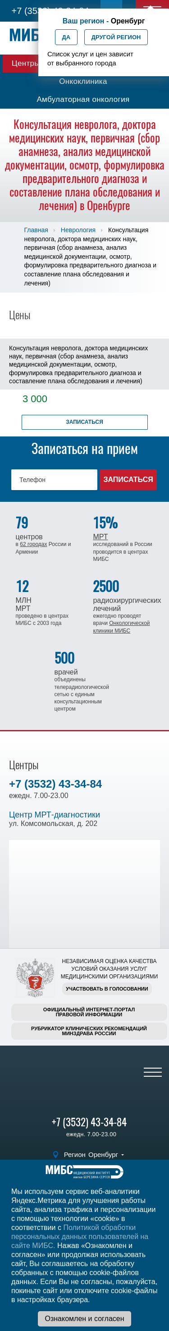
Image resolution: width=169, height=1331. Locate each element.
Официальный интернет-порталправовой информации (89, 1012)
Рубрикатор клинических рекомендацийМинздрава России (89, 1031)
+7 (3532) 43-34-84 (55, 784)
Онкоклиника (83, 81)
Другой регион (116, 37)
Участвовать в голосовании (107, 988)
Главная (36, 230)
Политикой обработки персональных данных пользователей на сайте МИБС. (79, 1236)
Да (66, 37)
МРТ (100, 537)
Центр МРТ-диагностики (54, 814)
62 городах (33, 544)
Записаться (84, 422)
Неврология (78, 230)
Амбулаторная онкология (83, 99)
